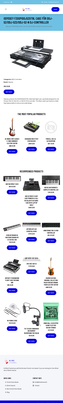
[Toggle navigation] (6, 9)
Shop (55, 9)
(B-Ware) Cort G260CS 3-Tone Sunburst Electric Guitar (12, 141)
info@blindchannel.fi (53, 2)
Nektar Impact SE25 (12, 184)
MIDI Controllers (17, 79)
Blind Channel (11, 385)
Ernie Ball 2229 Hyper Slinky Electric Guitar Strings (51, 325)
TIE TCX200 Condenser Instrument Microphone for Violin (31, 331)
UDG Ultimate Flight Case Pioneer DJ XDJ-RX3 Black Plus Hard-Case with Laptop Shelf (31, 200)
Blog (8, 392)
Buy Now (9, 92)
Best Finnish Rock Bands (14, 389)
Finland (45, 2)
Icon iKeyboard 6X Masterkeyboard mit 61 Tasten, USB (12, 237)
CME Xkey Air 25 (32, 264)
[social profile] (11, 2)
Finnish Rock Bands (12, 382)
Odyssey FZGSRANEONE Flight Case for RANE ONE (12, 280)
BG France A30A (12, 321)
